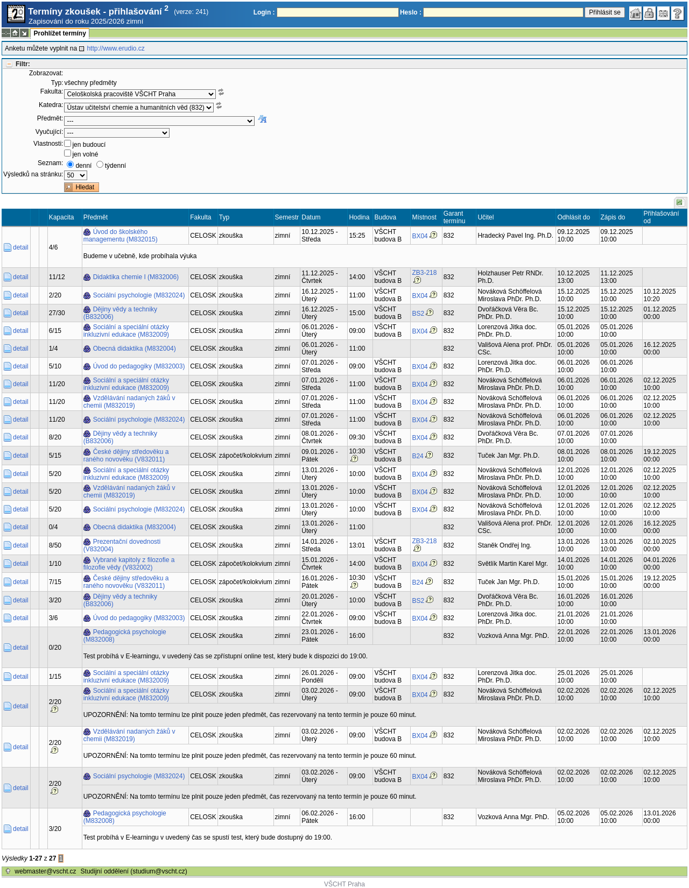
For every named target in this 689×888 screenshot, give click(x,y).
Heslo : (410, 12)
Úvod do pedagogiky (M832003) (139, 366)
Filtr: (23, 64)
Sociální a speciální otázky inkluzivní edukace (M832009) (126, 330)
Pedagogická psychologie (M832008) (124, 635)
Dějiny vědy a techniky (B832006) (120, 313)
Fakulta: (52, 91)
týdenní (115, 165)
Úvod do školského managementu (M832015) (120, 235)
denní (83, 165)
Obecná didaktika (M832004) (134, 348)
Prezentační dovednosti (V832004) (121, 545)
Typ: (57, 83)
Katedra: (51, 105)
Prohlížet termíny (59, 33)
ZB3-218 (424, 272)
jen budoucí (89, 144)
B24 (417, 456)
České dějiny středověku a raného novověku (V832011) (126, 455)
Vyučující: (50, 132)
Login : (264, 12)
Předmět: (50, 118)
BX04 (419, 236)
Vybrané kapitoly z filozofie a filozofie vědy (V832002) (129, 563)
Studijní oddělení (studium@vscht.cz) (134, 871)
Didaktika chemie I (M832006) (136, 277)
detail (21, 247)
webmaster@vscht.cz (45, 871)
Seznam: (50, 163)
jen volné (85, 154)
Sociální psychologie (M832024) (139, 295)
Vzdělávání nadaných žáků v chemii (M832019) (129, 401)
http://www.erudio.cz (115, 48)
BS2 (418, 313)
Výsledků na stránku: (33, 174)
